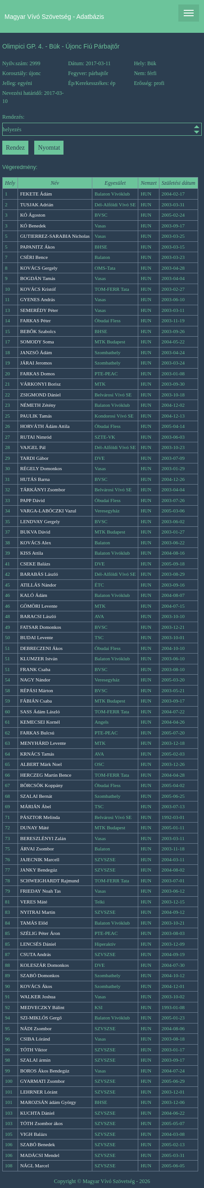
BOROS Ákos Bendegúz (44, 1070)
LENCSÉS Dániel (38, 944)
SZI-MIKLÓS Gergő (41, 1017)
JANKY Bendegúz (38, 869)
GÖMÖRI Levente (39, 606)
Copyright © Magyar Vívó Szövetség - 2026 (102, 1181)
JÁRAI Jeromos (36, 362)
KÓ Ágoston (32, 215)
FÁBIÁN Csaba (36, 700)
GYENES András (37, 299)
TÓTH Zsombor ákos (41, 1123)
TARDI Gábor (34, 458)
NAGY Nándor (35, 679)
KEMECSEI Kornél (40, 722)
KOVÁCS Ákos (36, 986)
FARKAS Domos (37, 373)
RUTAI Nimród (36, 437)
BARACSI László (38, 616)
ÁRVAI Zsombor (37, 848)
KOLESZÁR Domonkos (44, 965)
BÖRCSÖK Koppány (41, 785)
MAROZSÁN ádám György (48, 1102)
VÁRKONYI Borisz (40, 384)
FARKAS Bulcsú (37, 732)
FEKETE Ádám (36, 193)
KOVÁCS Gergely (39, 268)
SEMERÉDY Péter (39, 310)
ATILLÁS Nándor (38, 584)
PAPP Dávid (32, 500)
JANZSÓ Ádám (36, 352)
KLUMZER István (39, 658)
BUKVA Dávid (35, 531)
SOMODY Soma (37, 341)
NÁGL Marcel (34, 1165)
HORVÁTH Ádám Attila (45, 426)
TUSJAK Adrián (37, 204)
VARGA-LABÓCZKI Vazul (48, 510)
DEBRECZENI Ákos (41, 648)
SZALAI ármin (35, 1060)
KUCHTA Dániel (37, 1113)
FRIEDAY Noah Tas (40, 891)
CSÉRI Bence (34, 257)
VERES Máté (33, 901)
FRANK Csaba (35, 669)
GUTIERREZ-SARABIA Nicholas (55, 236)
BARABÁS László (39, 574)
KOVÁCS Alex (35, 542)
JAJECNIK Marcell (39, 859)
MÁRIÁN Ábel (35, 806)
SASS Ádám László (40, 711)
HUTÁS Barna (35, 479)
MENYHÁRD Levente (43, 743)
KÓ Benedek (33, 225)
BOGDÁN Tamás (37, 278)
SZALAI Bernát (36, 796)
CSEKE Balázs (35, 563)
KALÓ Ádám (33, 595)
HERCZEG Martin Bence (46, 775)
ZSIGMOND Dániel (40, 394)
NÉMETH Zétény (38, 405)
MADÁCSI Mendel (39, 1155)
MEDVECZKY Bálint (42, 1007)
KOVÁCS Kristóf (38, 289)
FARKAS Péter (35, 320)
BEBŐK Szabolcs (38, 331)
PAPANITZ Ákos (37, 246)
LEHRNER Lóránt (39, 1092)
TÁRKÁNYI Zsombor (42, 489)
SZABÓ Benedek (37, 1144)
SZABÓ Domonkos (39, 975)
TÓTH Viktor (33, 1049)
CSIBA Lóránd (35, 1038)
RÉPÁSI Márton (36, 690)
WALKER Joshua (38, 996)
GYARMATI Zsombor (42, 1081)
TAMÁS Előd (34, 922)
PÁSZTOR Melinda (40, 817)
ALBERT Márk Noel (41, 764)
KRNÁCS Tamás (37, 753)
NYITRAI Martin (37, 912)
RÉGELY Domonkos (41, 468)
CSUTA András (35, 954)
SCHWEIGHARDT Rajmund (49, 880)
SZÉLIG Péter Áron (40, 933)
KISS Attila (31, 553)
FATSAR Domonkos (40, 627)
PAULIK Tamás (36, 415)
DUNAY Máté (34, 827)
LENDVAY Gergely (40, 521)
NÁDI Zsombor (36, 1028)
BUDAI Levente (36, 637)
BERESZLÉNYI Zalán (43, 838)
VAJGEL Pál (33, 447)
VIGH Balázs (33, 1134)
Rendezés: (102, 125)
